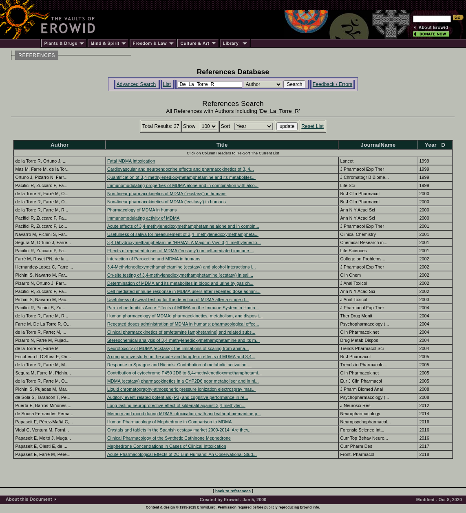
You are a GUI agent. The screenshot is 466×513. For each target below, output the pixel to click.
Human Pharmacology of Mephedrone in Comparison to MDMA (169, 421)
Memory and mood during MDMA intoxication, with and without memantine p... (184, 413)
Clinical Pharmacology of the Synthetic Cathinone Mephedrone (169, 438)
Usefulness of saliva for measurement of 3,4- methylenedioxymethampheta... (182, 234)
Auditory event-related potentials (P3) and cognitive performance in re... (177, 397)
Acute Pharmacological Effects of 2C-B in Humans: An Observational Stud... (182, 454)
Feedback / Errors (332, 84)
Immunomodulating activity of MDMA (143, 218)
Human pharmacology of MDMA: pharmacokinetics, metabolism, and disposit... (185, 315)
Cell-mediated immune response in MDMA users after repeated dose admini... (184, 291)
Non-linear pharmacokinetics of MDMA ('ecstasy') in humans (166, 201)
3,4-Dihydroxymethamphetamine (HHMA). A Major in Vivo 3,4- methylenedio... (184, 242)
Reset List (312, 126)
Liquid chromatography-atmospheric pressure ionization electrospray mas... (181, 389)
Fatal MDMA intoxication (131, 161)
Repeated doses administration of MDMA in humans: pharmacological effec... (183, 323)
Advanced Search (136, 84)
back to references (233, 491)
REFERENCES (36, 55)
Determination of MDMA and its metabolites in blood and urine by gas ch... (180, 283)
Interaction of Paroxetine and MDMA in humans (154, 258)
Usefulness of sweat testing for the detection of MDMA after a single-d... (178, 299)
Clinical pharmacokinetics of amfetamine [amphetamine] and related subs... (181, 332)
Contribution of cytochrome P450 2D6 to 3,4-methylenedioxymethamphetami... (184, 372)
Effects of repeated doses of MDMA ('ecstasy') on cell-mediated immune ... (180, 250)
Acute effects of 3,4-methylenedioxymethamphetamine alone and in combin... (183, 226)
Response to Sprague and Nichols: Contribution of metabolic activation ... (179, 364)
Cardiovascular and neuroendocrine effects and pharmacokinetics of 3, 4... (180, 169)
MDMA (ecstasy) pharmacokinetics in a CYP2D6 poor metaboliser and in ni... (183, 381)
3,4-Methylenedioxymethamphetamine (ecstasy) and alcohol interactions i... (181, 266)
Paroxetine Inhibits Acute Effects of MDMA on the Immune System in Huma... (183, 307)
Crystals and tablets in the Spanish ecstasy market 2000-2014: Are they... (179, 429)
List (167, 84)
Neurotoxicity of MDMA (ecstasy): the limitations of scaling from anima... (178, 348)
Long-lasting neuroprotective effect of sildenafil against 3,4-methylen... (176, 405)
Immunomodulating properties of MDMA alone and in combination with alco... (182, 185)
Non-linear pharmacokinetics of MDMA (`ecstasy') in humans (167, 193)
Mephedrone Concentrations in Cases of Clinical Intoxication (166, 446)
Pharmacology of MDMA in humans (142, 209)
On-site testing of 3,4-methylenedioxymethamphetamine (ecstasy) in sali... (180, 275)
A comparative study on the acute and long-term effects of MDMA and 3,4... (181, 356)
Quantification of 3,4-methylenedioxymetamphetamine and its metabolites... (181, 177)
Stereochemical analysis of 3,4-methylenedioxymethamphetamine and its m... (183, 340)
